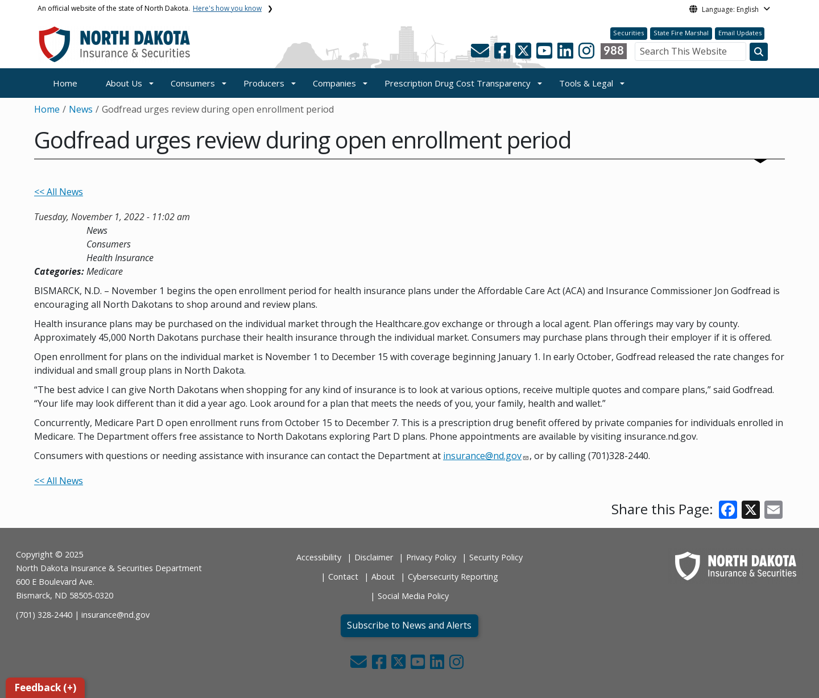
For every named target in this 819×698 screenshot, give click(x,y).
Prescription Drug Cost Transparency (457, 83)
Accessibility (318, 557)
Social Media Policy (413, 595)
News (81, 109)
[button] (481, 54)
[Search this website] (759, 52)
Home (65, 83)
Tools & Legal (586, 83)
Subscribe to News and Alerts (409, 625)
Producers (263, 83)
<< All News (58, 191)
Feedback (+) (45, 687)
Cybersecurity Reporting (453, 576)
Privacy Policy (431, 557)
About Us (124, 83)
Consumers (193, 83)
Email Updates (740, 32)
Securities (628, 32)
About (383, 576)
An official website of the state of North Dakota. (150, 8)
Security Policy (496, 557)
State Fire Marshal (681, 32)
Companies (334, 83)
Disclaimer (373, 557)
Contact (343, 576)
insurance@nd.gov (482, 455)
